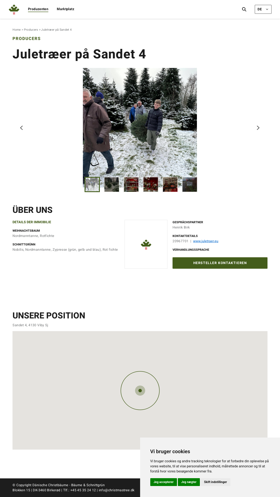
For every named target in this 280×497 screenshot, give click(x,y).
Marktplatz (65, 9)
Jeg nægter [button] (188, 482)
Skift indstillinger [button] (215, 482)
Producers (31, 30)
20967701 (180, 241)
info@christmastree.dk (117, 490)
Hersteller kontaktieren (220, 263)
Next (258, 128)
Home (17, 30)
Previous (22, 128)
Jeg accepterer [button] (164, 482)
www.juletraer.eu (205, 241)
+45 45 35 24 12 (83, 490)
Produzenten (38, 9)
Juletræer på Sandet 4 (56, 30)
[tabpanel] (140, 127)
